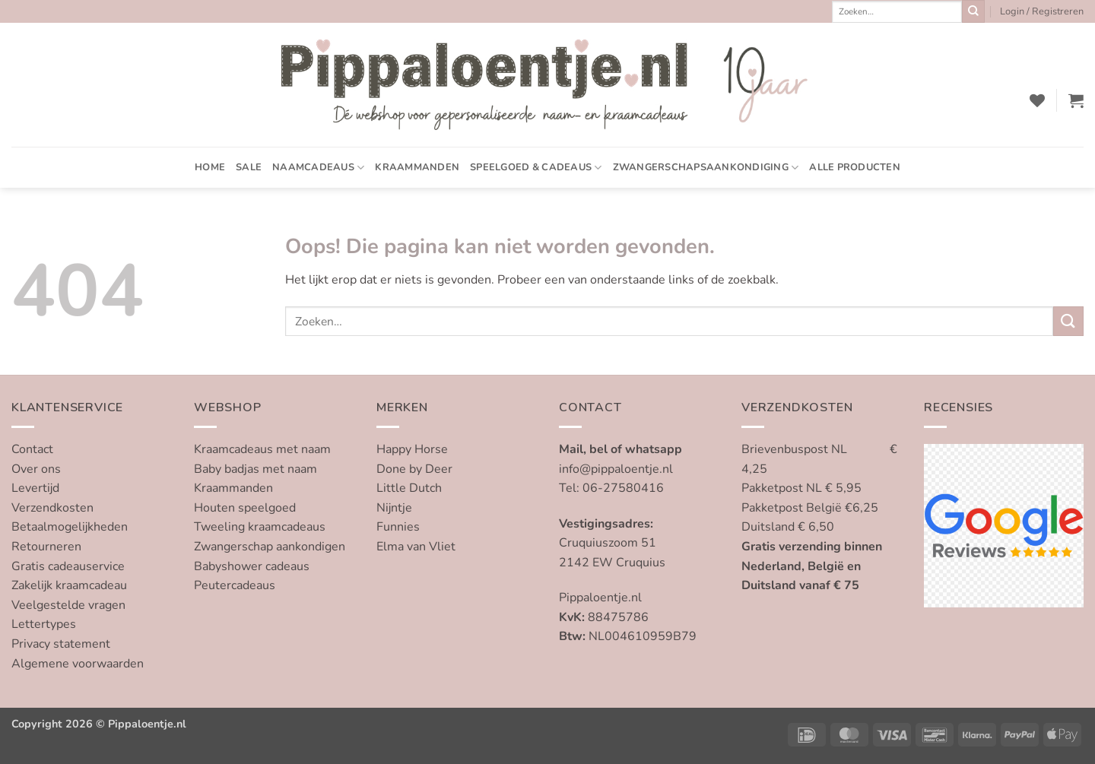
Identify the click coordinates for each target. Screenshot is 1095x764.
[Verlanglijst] (1037, 100)
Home (210, 167)
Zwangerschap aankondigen (269, 546)
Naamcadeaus (318, 167)
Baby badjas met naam (255, 469)
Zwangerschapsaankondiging (706, 167)
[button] (1042, 11)
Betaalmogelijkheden (69, 526)
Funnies (398, 526)
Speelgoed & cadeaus (535, 167)
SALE (249, 167)
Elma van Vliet (415, 546)
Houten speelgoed (245, 507)
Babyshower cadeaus (251, 566)
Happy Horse (412, 449)
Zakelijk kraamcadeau (69, 585)
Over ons (36, 469)
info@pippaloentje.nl (616, 469)
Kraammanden (417, 167)
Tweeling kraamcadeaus (259, 526)
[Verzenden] (973, 11)
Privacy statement (60, 644)
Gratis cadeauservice (68, 566)
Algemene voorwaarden (77, 663)
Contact (32, 449)
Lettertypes (43, 624)
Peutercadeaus (234, 585)
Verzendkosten (52, 507)
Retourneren (46, 546)
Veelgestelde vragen (68, 605)
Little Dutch (409, 488)
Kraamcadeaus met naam (262, 449)
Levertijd (35, 488)
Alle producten (854, 167)
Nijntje (394, 507)
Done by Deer (414, 469)
